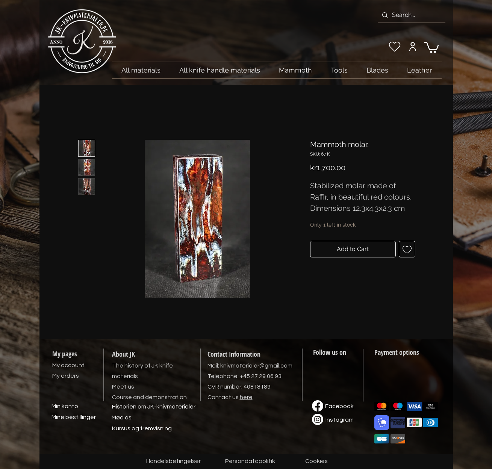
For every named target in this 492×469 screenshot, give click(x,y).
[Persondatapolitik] (250, 461)
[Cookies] (316, 461)
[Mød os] (121, 417)
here (246, 397)
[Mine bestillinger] (73, 417)
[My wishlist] (394, 46)
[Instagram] (339, 420)
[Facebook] (339, 406)
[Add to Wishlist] (407, 249)
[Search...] (411, 15)
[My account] (413, 46)
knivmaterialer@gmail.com (256, 366)
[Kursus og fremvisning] (142, 428)
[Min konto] (65, 406)
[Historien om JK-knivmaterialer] (153, 407)
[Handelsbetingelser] (173, 461)
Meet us (123, 387)
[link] (431, 47)
